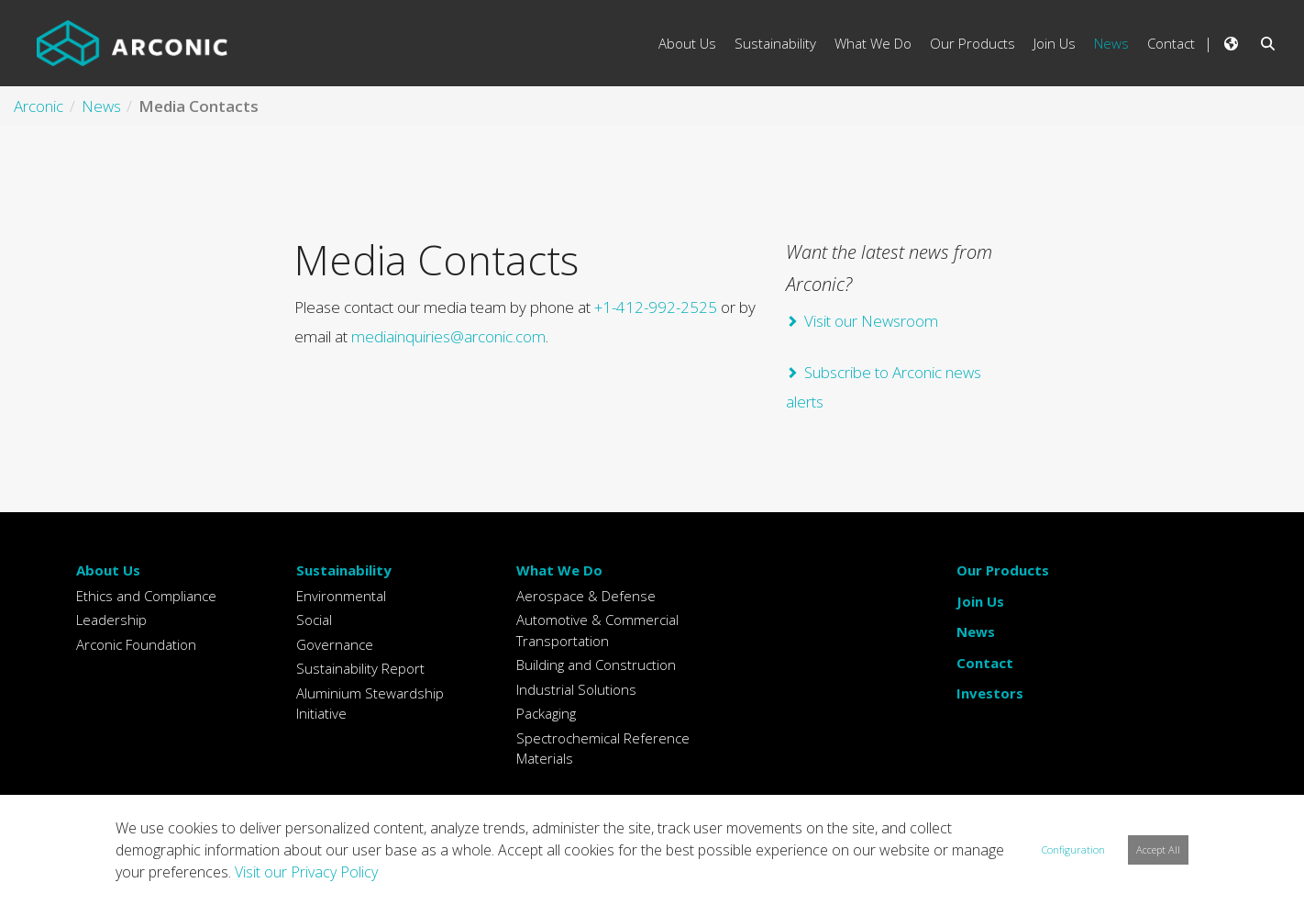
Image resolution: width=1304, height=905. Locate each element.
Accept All (1158, 849)
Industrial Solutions (576, 689)
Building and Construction (596, 664)
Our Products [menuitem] (972, 43)
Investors (989, 693)
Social (314, 619)
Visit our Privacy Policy (306, 872)
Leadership (111, 619)
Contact (984, 663)
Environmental (341, 596)
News (975, 631)
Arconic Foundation (136, 644)
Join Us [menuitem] (1054, 43)
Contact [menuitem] (1171, 43)
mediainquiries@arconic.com (448, 336)
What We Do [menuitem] (873, 43)
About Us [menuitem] (687, 43)
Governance (334, 644)
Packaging (546, 713)
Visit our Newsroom (871, 320)
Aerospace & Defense (586, 596)
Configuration (1073, 849)
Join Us (980, 601)
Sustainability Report (360, 668)
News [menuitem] (1111, 43)
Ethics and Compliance (146, 596)
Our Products (1002, 570)
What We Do (559, 570)
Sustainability (344, 570)
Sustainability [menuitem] (775, 43)
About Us (108, 570)
